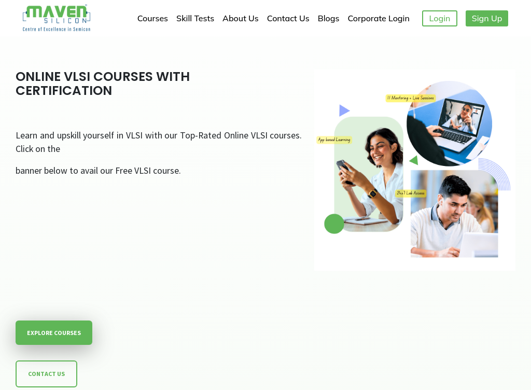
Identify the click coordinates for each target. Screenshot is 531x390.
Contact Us (288, 18)
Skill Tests (195, 18)
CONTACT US (46, 374)
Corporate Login (378, 18)
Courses (152, 18)
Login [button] (440, 18)
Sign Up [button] (487, 18)
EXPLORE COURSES (54, 333)
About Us (240, 18)
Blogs (329, 18)
